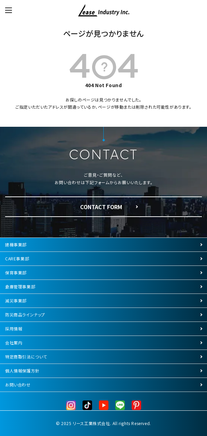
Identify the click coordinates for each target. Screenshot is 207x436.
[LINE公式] (120, 405)
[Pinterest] (136, 405)
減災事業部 (16, 300)
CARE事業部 (17, 258)
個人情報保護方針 (22, 370)
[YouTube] (103, 405)
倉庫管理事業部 (20, 286)
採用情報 (13, 328)
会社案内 (13, 342)
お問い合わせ (18, 384)
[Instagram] (71, 405)
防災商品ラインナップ (25, 314)
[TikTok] (87, 405)
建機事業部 (16, 244)
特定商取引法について (26, 356)
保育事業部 (16, 272)
